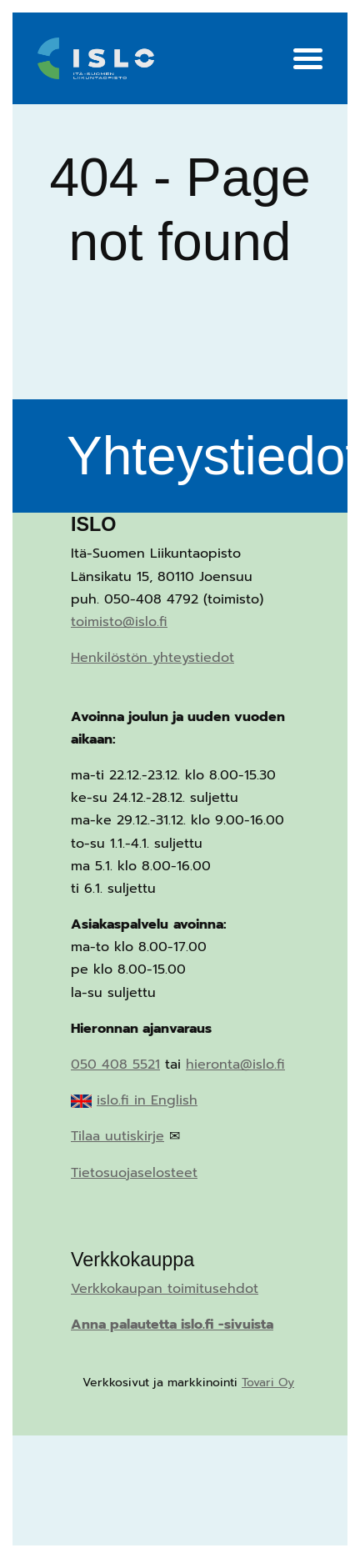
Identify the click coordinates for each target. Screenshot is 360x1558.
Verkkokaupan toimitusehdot (164, 1289)
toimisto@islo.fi (119, 622)
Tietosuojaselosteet (134, 1173)
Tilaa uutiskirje (117, 1136)
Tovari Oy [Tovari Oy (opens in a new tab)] (268, 1382)
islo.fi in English (147, 1100)
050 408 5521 (115, 1065)
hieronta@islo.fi (235, 1065)
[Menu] (307, 60)
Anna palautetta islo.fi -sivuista (172, 1325)
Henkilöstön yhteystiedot (152, 658)
